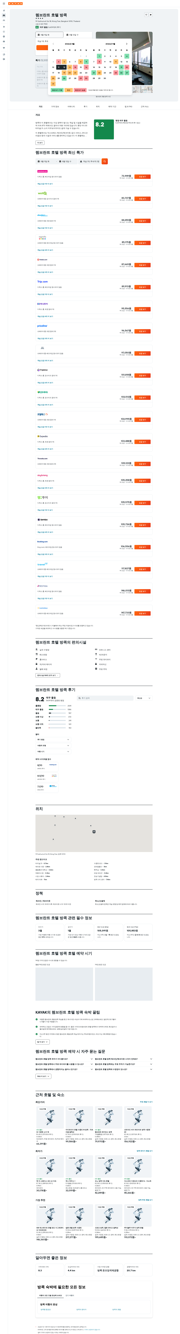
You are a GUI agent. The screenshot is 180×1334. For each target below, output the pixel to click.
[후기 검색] (107, 698)
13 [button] (70, 67)
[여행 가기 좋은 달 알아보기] (4, 36)
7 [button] (75, 62)
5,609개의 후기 (54, 27)
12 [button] (64, 67)
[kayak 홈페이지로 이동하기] (15, 3)
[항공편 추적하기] (4, 31)
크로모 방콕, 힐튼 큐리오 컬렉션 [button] (106, 1228)
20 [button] (70, 73)
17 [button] (53, 73)
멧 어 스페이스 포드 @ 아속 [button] (46, 1181)
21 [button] (75, 73)
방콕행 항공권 (46, 1309)
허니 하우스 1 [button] (70, 1181)
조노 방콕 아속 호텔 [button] (102, 1181)
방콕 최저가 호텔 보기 (145, 1151)
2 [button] (86, 56)
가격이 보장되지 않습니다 (92, 1329)
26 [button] (64, 78)
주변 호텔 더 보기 (146, 1102)
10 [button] (53, 67)
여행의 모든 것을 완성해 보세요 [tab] (50, 1295)
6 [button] (69, 62)
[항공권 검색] (4, 10)
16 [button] (86, 67)
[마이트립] (4, 48)
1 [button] (80, 56)
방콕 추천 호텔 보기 (145, 1200)
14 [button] (75, 67)
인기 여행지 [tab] (70, 1295)
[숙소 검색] (4, 15)
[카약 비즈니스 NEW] (4, 41)
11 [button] (58, 67)
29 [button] (81, 78)
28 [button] (75, 78)
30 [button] (86, 78)
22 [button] (81, 73)
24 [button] (53, 78)
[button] (3, 3)
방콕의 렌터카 (81, 1309)
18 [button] (59, 73)
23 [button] (86, 73)
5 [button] (64, 62)
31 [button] (53, 84)
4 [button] (58, 62)
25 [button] (59, 78)
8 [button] (80, 62)
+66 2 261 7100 (41, 24)
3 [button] (53, 62)
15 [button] (81, 67)
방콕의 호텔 (116, 1309)
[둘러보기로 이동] (4, 27)
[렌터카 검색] (4, 20)
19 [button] (64, 73)
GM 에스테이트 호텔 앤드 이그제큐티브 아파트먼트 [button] (49, 1229)
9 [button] (86, 62)
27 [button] (70, 78)
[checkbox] (46, 767)
